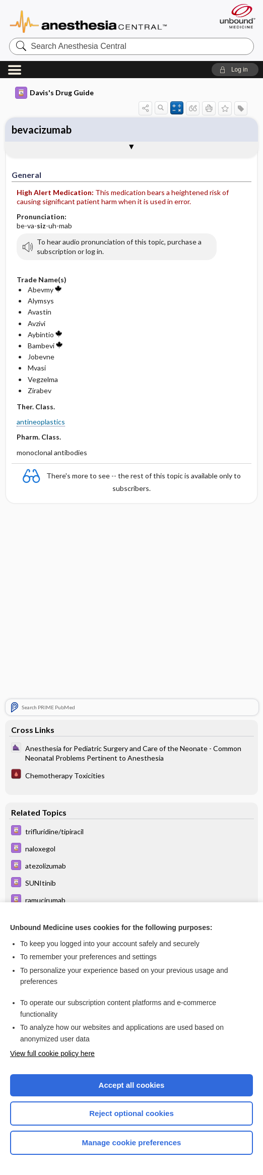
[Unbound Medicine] (234, 16)
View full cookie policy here (52, 1053)
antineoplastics (41, 421)
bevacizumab (42, 129)
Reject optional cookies (131, 1113)
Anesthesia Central (88, 20)
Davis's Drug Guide (54, 93)
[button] (235, 69)
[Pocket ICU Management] (131, 775)
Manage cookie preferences (131, 1142)
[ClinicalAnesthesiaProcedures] (131, 753)
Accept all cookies (132, 1085)
